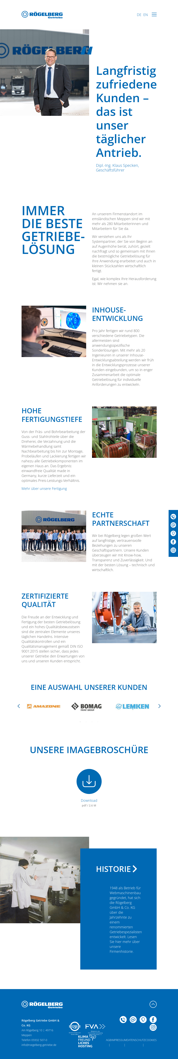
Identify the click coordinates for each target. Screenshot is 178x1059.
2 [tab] (86, 722)
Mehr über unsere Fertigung (44, 488)
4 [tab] (98, 722)
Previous (19, 706)
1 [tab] (80, 722)
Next (160, 706)
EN (145, 14)
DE (139, 14)
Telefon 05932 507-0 (34, 1040)
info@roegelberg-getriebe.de (39, 1045)
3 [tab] (92, 722)
